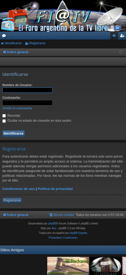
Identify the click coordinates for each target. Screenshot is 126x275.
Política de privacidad (55, 189)
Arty (54, 228)
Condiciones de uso (18, 189)
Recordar (11, 115)
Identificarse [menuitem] (115, 37)
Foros (5, 37)
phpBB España (78, 233)
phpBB (52, 223)
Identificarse (13, 43)
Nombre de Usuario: (17, 85)
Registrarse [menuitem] (123, 37)
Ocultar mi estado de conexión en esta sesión (36, 120)
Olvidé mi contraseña (17, 108)
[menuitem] (61, 215)
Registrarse (37, 43)
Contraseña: (11, 98)
